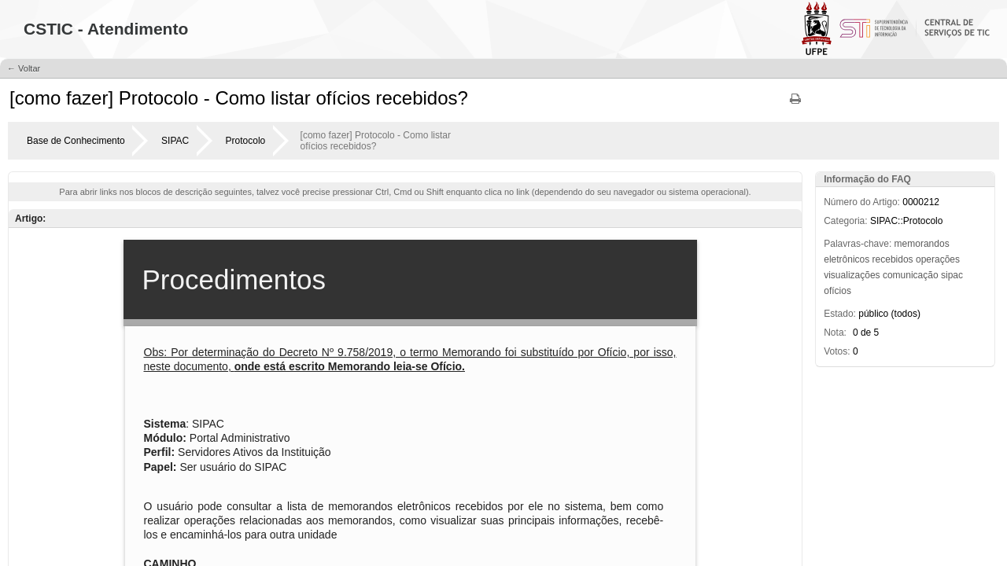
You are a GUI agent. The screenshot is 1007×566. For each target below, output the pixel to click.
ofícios (837, 290)
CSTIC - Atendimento (106, 29)
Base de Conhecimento (76, 140)
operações (938, 259)
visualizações (852, 275)
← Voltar (23, 68)
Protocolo (246, 140)
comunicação (911, 275)
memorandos (922, 243)
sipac (952, 275)
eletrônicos (846, 259)
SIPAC (175, 140)
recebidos (892, 259)
